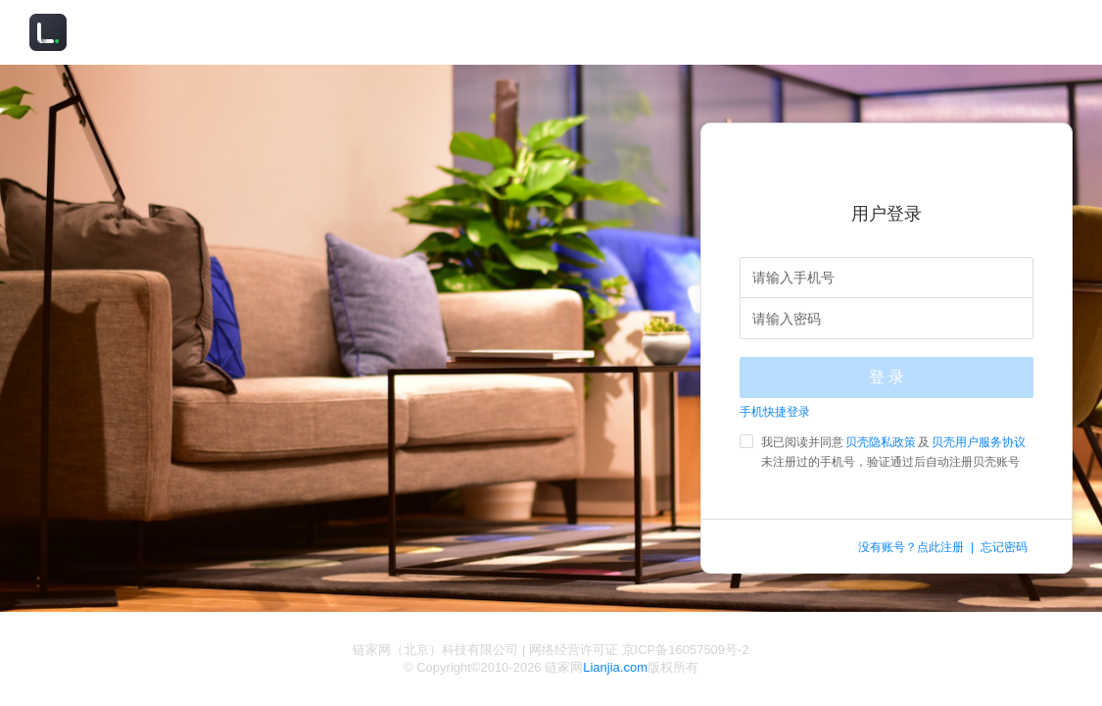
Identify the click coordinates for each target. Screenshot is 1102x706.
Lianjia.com (615, 667)
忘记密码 (1004, 547)
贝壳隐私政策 (880, 442)
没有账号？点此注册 (911, 547)
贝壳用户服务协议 (979, 442)
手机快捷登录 (775, 412)
